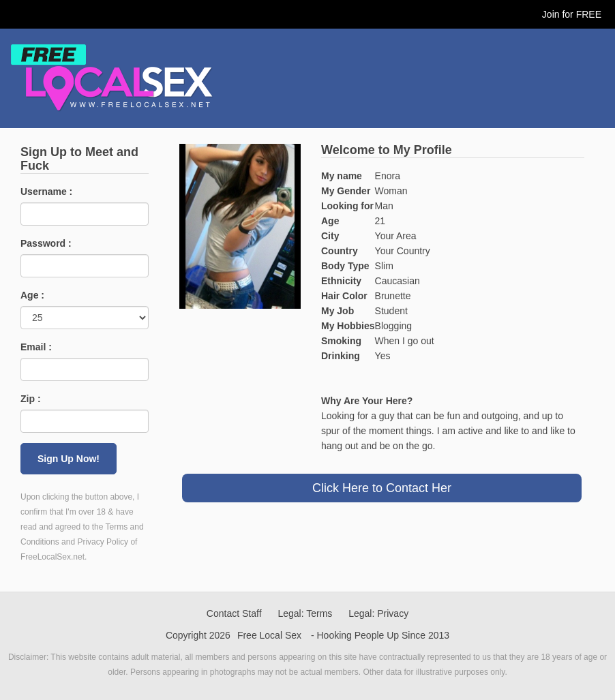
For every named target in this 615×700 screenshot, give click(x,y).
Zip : (30, 398)
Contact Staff (234, 613)
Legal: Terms (305, 613)
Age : (32, 295)
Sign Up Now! (69, 458)
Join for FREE (571, 14)
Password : (46, 243)
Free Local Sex (269, 635)
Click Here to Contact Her (381, 488)
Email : (36, 346)
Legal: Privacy (378, 613)
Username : (46, 191)
